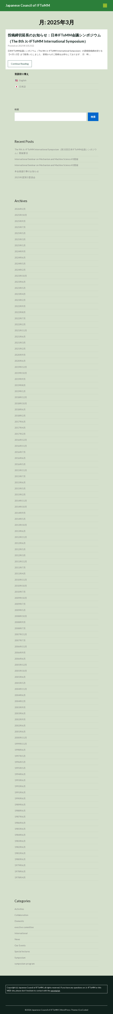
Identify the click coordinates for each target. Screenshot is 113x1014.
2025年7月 (20, 227)
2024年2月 (20, 269)
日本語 (22, 86)
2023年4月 (20, 294)
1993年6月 (20, 780)
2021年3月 (20, 342)
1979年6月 (20, 865)
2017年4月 (20, 427)
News (17, 939)
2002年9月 (20, 719)
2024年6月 (20, 257)
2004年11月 (21, 689)
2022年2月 (20, 324)
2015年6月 (20, 482)
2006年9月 (20, 652)
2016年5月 (20, 464)
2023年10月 (21, 275)
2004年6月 (20, 695)
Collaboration (21, 915)
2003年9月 (20, 707)
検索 (17, 109)
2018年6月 (20, 409)
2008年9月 (20, 622)
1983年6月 (20, 841)
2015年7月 (20, 476)
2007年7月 (20, 640)
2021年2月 (20, 348)
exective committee (24, 927)
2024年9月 (20, 251)
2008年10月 (21, 616)
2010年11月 (21, 579)
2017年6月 (20, 421)
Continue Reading (20, 63)
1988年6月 (20, 810)
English (22, 80)
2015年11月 (21, 470)
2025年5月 (20, 233)
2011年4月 (20, 573)
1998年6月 (20, 749)
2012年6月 (20, 543)
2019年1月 (20, 391)
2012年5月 (20, 549)
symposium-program (25, 963)
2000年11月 (21, 737)
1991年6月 (20, 792)
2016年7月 (20, 452)
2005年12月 (21, 664)
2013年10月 (21, 525)
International (21, 933)
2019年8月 (20, 385)
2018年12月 (21, 397)
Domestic (19, 921)
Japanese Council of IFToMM (28, 5)
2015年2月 (20, 494)
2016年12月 (21, 439)
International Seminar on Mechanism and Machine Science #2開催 (46, 165)
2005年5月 (20, 683)
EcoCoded (83, 1010)
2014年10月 (21, 506)
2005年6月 (20, 677)
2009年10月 (21, 598)
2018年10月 (21, 403)
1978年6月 (20, 871)
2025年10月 (21, 215)
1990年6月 (20, 798)
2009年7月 (20, 604)
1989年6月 (20, 804)
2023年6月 (20, 281)
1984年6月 (20, 834)
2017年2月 (20, 433)
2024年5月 (20, 263)
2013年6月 (20, 531)
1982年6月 (20, 847)
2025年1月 (20, 245)
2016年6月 (20, 458)
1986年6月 (20, 822)
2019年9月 (20, 379)
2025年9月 (20, 221)
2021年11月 (21, 330)
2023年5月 (20, 288)
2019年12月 (21, 367)
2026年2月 (20, 209)
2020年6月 (20, 360)
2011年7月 (20, 567)
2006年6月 (20, 658)
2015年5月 (20, 488)
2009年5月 (20, 610)
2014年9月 (20, 512)
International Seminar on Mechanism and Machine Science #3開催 (46, 159)
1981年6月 (20, 853)
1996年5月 (20, 762)
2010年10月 (21, 585)
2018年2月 (20, 415)
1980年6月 (20, 859)
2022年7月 (20, 318)
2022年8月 (20, 312)
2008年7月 (20, 628)
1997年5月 (20, 756)
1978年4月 (20, 877)
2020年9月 (20, 354)
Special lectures (22, 951)
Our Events (20, 945)
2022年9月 (20, 306)
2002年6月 (20, 725)
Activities (19, 909)
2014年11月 (21, 500)
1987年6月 (20, 816)
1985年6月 (20, 828)
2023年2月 (20, 300)
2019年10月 (21, 373)
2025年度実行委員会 (25, 177)
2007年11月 (21, 634)
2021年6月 (20, 336)
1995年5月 (20, 768)
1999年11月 (21, 743)
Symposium (20, 957)
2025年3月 (20, 239)
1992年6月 (20, 786)
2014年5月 (20, 519)
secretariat (55, 990)
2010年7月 (20, 591)
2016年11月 (21, 445)
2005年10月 (21, 670)
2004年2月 (20, 701)
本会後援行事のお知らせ (27, 171)
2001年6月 (20, 731)
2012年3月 (20, 555)
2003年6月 (20, 713)
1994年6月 (20, 774)
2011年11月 (21, 561)
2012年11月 (21, 537)
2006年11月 (21, 646)
